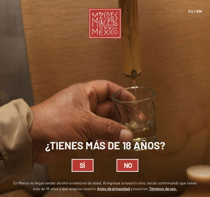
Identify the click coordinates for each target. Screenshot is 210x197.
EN (199, 11)
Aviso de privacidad (113, 188)
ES (190, 11)
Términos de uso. (163, 188)
